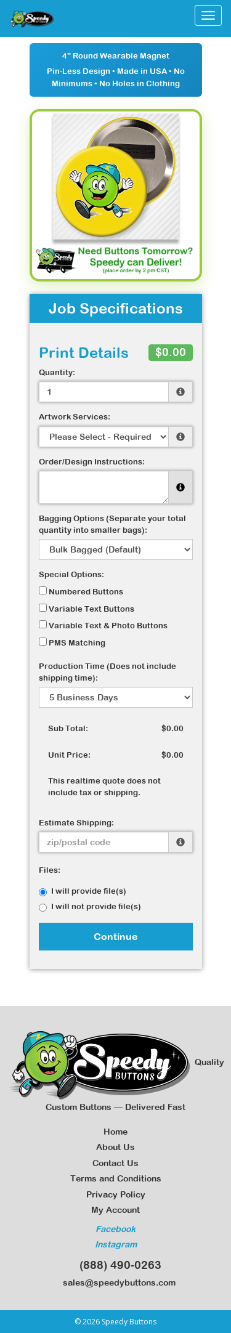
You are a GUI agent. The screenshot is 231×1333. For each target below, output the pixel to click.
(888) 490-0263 (115, 1264)
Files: (49, 870)
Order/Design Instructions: (92, 461)
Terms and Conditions (115, 1178)
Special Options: (71, 574)
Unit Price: (69, 755)
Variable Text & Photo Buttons (103, 625)
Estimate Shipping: (76, 822)
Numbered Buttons (81, 591)
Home (115, 1131)
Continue (116, 936)
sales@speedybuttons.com (115, 1282)
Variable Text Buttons (86, 609)
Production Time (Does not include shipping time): (107, 672)
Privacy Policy (115, 1194)
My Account (115, 1210)
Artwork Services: (74, 416)
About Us (115, 1147)
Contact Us (115, 1163)
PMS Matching (72, 642)
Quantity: (57, 372)
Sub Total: (68, 728)
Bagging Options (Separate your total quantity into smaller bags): (112, 524)
